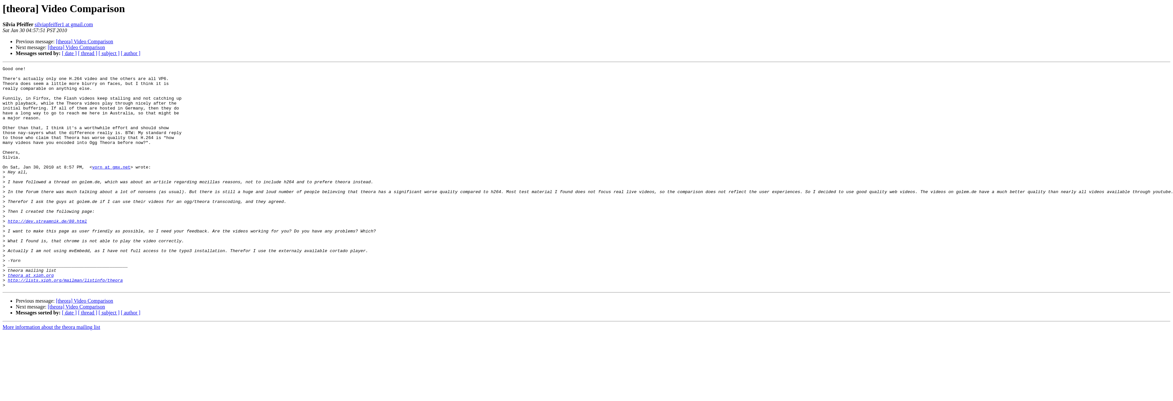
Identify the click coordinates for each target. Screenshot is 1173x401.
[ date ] (69, 53)
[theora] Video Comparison (84, 41)
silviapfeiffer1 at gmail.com (64, 24)
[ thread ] (87, 53)
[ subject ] (109, 53)
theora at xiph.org (31, 317)
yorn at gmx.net (111, 187)
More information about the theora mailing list (51, 371)
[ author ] (131, 53)
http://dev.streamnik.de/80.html (47, 252)
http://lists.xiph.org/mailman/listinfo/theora (65, 323)
